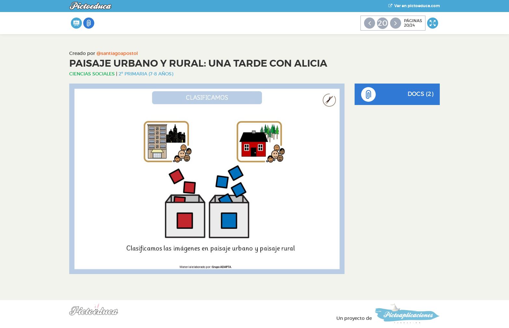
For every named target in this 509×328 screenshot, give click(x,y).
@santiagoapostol (117, 53)
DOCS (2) (397, 94)
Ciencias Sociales (92, 74)
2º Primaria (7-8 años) (146, 74)
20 (382, 23)
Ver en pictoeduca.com (414, 5)
